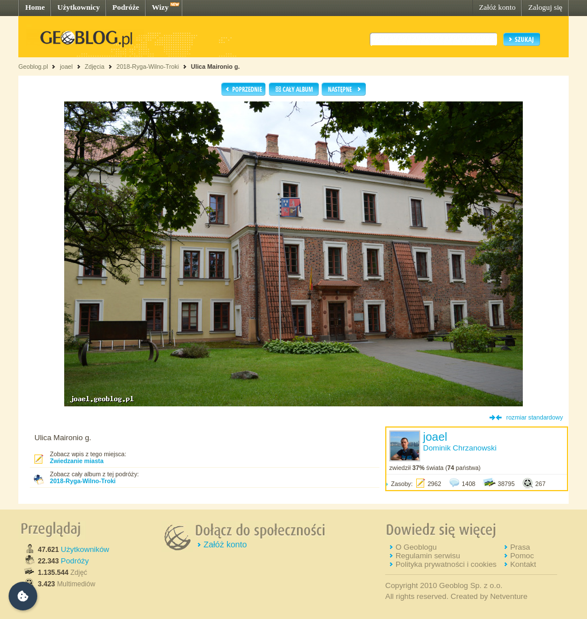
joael (66, 66)
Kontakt (523, 564)
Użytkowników (85, 549)
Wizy (160, 7)
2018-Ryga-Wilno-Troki (147, 66)
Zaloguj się (545, 7)
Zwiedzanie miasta (77, 460)
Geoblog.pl (33, 66)
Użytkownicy (78, 7)
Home (35, 7)
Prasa (520, 547)
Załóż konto (497, 7)
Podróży (75, 561)
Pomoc (522, 555)
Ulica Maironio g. (215, 66)
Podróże (125, 7)
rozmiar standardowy (534, 417)
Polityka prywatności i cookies (446, 564)
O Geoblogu (416, 547)
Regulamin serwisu (428, 555)
